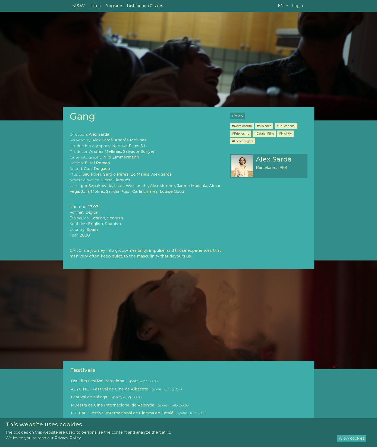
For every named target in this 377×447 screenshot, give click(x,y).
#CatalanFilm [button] (264, 133)
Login (297, 5)
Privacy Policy (68, 438)
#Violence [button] (264, 126)
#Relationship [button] (242, 126)
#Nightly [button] (285, 133)
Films (95, 5)
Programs (113, 5)
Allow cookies (352, 438)
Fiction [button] (237, 116)
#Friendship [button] (240, 133)
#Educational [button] (286, 126)
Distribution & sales (145, 5)
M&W (78, 5)
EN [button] (281, 5)
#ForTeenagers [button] (242, 141)
